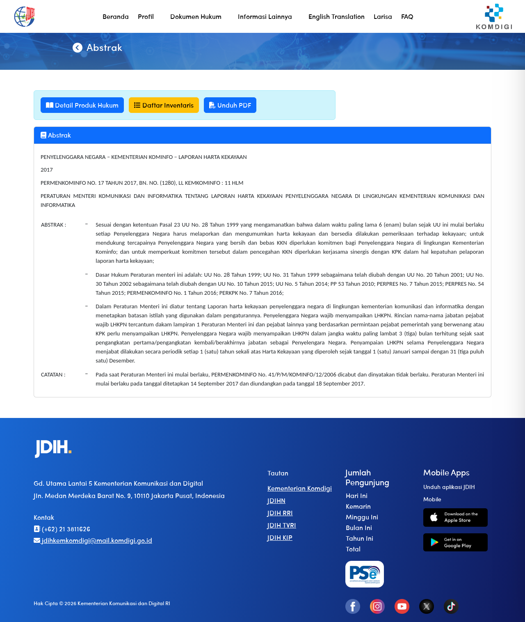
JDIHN (276, 500)
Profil (146, 16)
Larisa (383, 16)
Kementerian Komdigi (299, 488)
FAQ (407, 16)
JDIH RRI (280, 512)
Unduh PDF (230, 105)
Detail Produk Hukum (82, 105)
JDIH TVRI (281, 525)
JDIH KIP (279, 537)
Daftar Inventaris (164, 105)
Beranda (116, 16)
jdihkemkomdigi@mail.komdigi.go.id (93, 540)
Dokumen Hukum (195, 16)
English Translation (336, 16)
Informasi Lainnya (265, 16)
